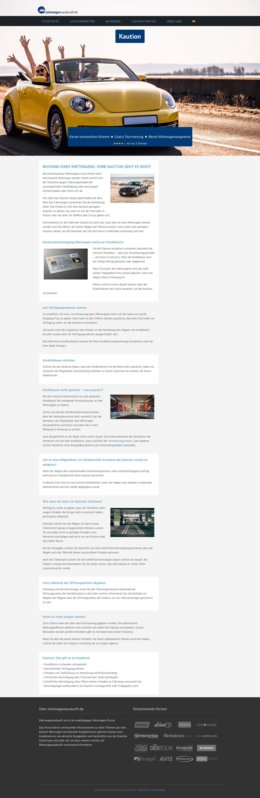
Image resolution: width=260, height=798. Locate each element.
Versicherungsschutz (120, 441)
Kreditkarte (113, 257)
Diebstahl (73, 191)
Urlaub (92, 215)
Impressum (144, 790)
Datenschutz (158, 790)
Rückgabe (105, 268)
